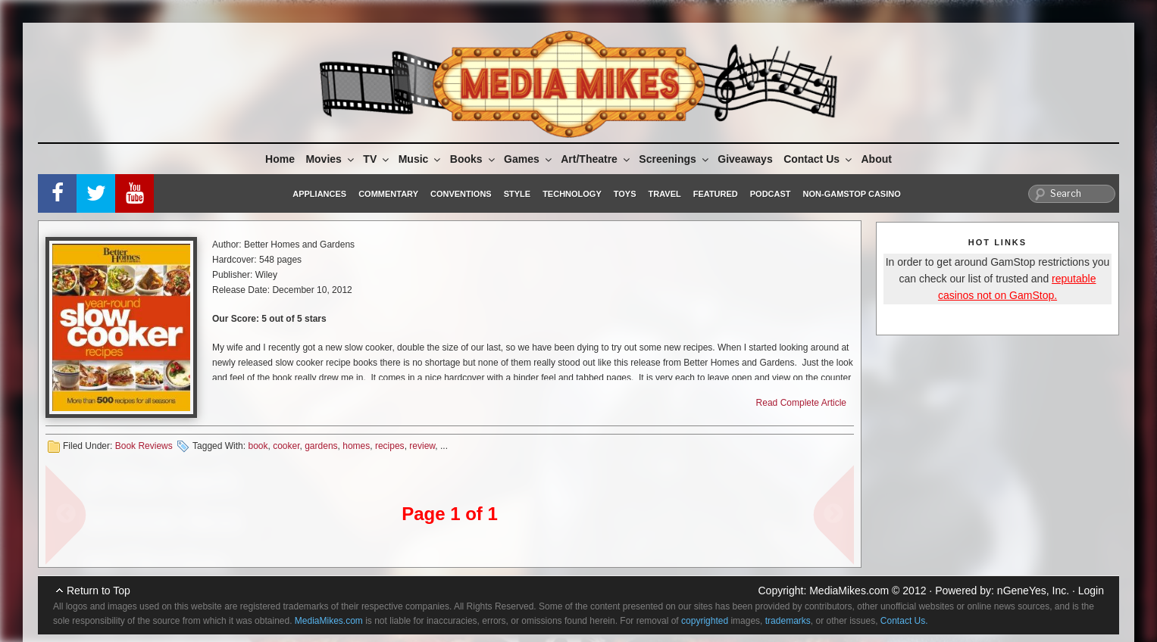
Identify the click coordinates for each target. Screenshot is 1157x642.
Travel (665, 193)
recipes (390, 446)
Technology (572, 193)
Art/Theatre (596, 159)
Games (529, 159)
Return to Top (98, 590)
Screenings (674, 159)
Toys (625, 193)
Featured (715, 193)
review (422, 446)
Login (1091, 590)
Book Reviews (144, 446)
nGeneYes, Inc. (1033, 590)
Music (421, 159)
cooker (286, 446)
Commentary (388, 193)
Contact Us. (904, 621)
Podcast (770, 193)
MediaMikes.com (849, 590)
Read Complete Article (801, 402)
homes (356, 446)
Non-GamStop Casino (852, 193)
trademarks (788, 621)
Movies (330, 159)
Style (517, 193)
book (257, 446)
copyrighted (704, 621)
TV (377, 159)
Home (280, 159)
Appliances (319, 193)
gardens (321, 446)
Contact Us (818, 159)
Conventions (461, 193)
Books (473, 159)
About (876, 159)
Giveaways (745, 159)
